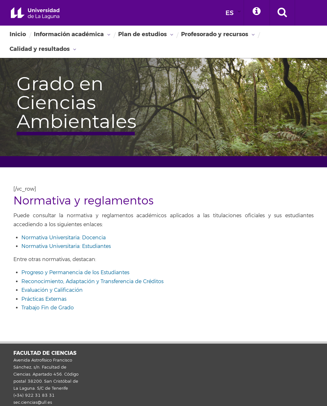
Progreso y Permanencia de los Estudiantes (75, 272)
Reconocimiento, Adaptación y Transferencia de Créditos (92, 281)
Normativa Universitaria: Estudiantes (66, 246)
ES (229, 13)
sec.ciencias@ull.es (32, 402)
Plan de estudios (142, 34)
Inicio (18, 34)
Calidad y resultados (40, 49)
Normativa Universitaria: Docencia (63, 238)
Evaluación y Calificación (52, 290)
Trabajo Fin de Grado (47, 308)
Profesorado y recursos (214, 34)
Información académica (69, 34)
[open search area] (282, 13)
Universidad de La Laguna (35, 13)
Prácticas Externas (43, 299)
